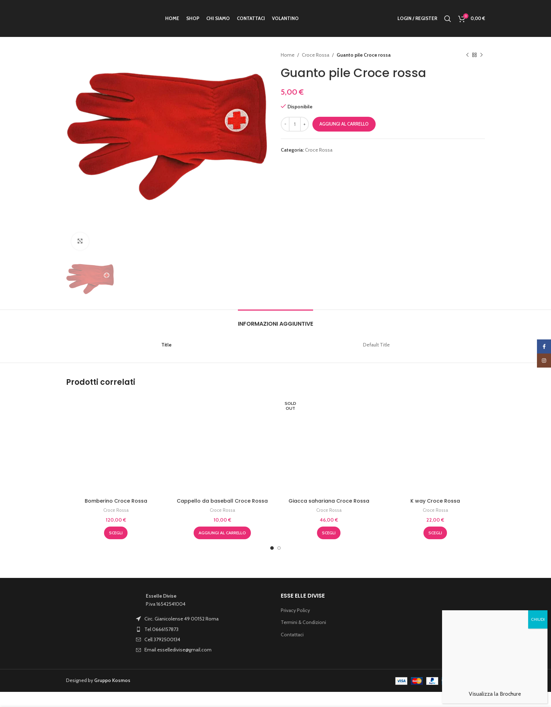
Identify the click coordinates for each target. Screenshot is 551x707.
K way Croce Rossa (435, 482)
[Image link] (97, 605)
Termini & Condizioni (303, 604)
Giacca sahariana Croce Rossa (329, 482)
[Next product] (481, 54)
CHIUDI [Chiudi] (538, 587)
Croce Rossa (315, 55)
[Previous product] (467, 54)
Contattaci (292, 616)
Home (287, 55)
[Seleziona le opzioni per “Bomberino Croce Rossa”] (116, 515)
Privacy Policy (295, 592)
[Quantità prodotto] (295, 124)
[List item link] (187, 601)
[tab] (275, 269)
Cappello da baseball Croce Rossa (222, 416)
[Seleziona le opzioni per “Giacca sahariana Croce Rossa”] (329, 515)
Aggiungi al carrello (344, 124)
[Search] (448, 19)
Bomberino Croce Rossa (116, 482)
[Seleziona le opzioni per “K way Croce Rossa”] (435, 515)
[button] (222, 515)
